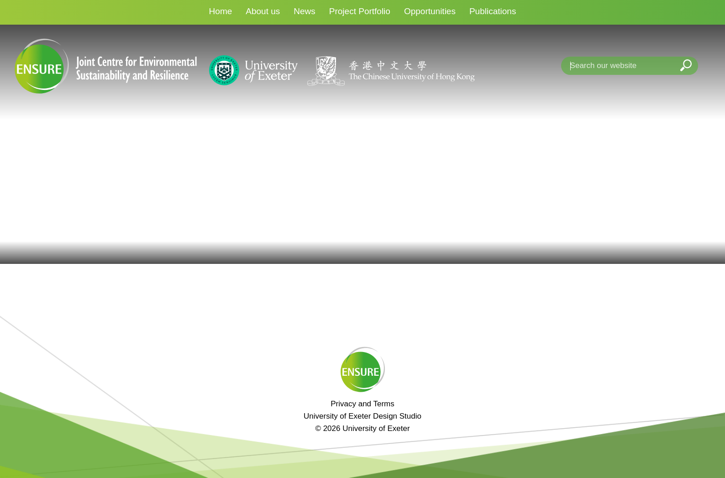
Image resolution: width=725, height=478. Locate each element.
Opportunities (430, 11)
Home (220, 11)
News (304, 11)
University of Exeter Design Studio (362, 416)
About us (263, 11)
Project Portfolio (359, 11)
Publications (492, 11)
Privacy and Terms (362, 403)
